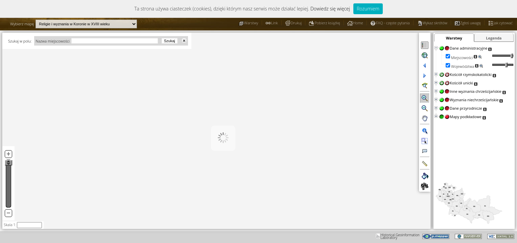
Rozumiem (368, 8)
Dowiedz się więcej (330, 8)
